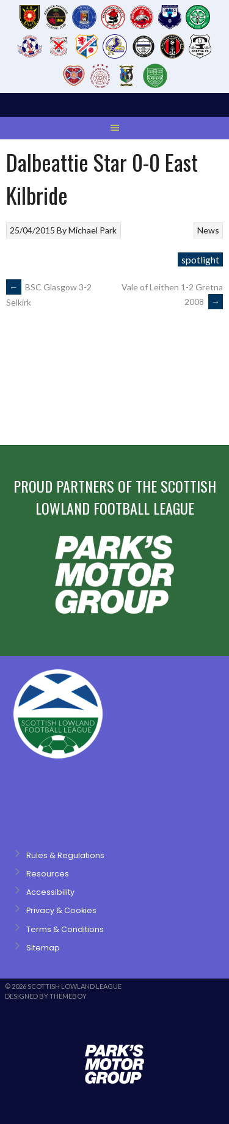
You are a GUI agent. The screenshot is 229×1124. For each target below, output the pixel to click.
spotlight (200, 259)
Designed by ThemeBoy (46, 996)
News (208, 230)
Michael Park (92, 230)
